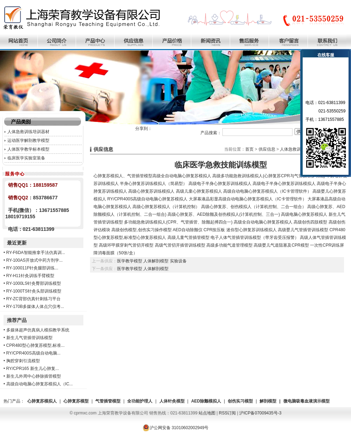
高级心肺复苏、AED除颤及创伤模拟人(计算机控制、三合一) (223, 214)
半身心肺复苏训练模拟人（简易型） (153, 183)
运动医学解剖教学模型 (28, 140)
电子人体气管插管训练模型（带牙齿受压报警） (255, 237)
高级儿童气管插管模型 (188, 237)
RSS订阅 (227, 413)
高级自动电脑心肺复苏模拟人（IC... (39, 383)
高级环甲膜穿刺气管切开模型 (126, 245)
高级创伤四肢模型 (310, 222)
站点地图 (207, 413)
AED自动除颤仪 (187, 229)
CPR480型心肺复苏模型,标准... (35, 345)
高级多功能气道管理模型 (229, 245)
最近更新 (17, 243)
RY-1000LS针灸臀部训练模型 (33, 283)
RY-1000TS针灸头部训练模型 (33, 291)
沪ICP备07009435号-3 (260, 413)
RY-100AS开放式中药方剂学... (34, 260)
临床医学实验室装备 (26, 158)
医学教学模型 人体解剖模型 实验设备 (152, 261)
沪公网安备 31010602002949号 (176, 427)
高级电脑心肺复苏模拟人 (304, 214)
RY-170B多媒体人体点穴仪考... (35, 306)
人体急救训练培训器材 (28, 131)
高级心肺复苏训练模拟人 (151, 191)
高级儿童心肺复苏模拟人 (199, 191)
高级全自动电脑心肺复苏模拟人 (181, 175)
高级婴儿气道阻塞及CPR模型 (281, 245)
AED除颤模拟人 (206, 401)
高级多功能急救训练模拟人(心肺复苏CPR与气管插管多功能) (268, 175)
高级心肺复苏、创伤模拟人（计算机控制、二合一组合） (253, 206)
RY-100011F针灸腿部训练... (32, 268)
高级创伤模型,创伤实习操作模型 (141, 229)
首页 (249, 149)
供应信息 (267, 149)
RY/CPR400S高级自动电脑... (33, 353)
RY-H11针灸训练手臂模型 (30, 275)
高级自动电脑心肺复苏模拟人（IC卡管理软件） (267, 191)
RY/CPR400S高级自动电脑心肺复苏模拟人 (147, 199)
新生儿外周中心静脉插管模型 (33, 376)
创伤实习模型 (240, 401)
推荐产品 (17, 320)
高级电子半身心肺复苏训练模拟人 (220, 183)
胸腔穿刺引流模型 (23, 360)
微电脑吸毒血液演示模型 (306, 401)
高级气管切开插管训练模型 (180, 245)
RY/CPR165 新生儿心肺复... (32, 368)
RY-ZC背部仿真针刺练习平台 (33, 298)
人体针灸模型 (172, 401)
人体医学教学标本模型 (28, 149)
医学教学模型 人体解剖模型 (142, 268)
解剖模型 (268, 401)
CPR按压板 (214, 229)
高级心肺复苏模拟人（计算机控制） (166, 206)
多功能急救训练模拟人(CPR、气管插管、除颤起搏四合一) (178, 222)
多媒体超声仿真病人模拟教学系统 (37, 330)
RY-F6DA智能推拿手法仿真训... (35, 252)
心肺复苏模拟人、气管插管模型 (123, 175)
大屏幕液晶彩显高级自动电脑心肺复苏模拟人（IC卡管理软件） (248, 199)
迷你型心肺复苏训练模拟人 (251, 229)
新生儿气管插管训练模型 (29, 337)
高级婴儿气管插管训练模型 (303, 229)
